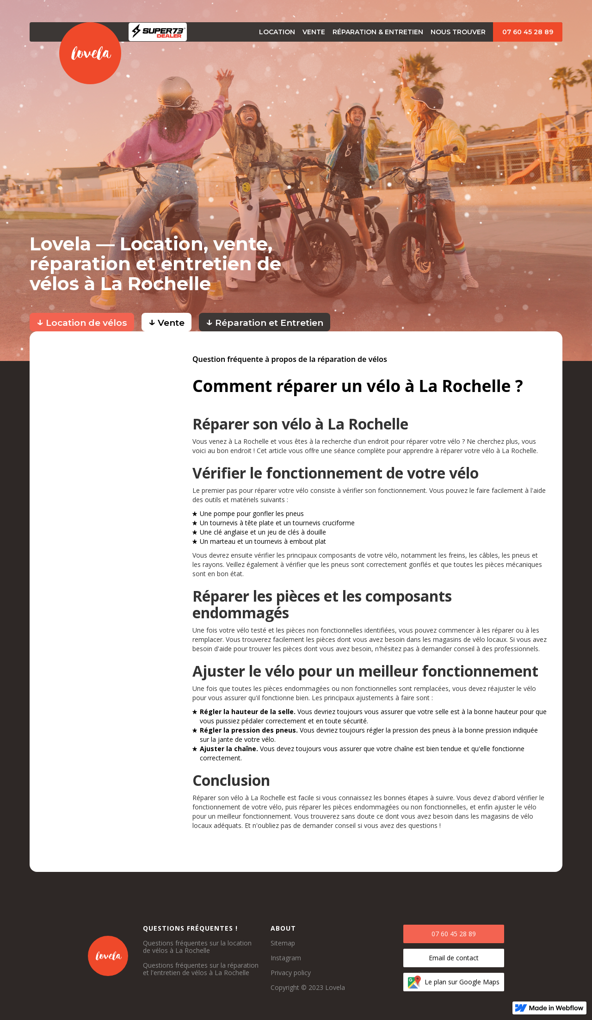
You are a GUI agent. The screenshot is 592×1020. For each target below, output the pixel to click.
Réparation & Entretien (378, 32)
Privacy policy (291, 972)
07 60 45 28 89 (527, 32)
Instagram (286, 958)
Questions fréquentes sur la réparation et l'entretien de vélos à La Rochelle (201, 969)
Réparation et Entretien (264, 321)
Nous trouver (458, 32)
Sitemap (283, 943)
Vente (166, 321)
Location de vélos (82, 321)
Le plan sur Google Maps (462, 981)
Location (277, 32)
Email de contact (454, 957)
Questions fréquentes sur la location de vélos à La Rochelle (197, 946)
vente (313, 32)
